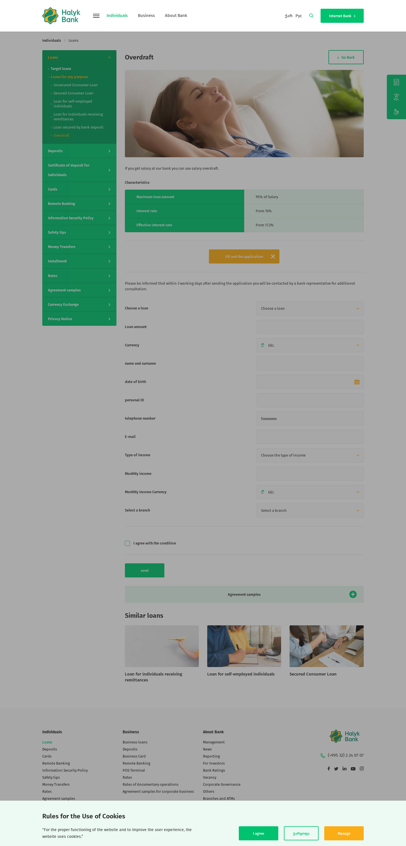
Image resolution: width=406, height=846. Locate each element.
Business (146, 15)
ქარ (289, 15)
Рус (298, 15)
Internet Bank (342, 16)
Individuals (117, 15)
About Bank (176, 15)
